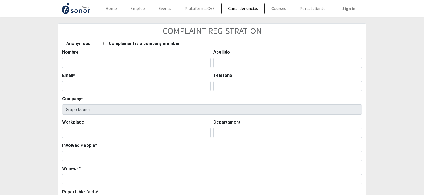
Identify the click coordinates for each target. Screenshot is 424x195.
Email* (68, 75)
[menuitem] (111, 8)
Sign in (348, 8)
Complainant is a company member (144, 43)
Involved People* (79, 145)
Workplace (73, 122)
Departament (226, 122)
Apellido (221, 52)
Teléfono (222, 75)
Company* (72, 98)
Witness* (71, 168)
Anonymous (78, 43)
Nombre (70, 52)
